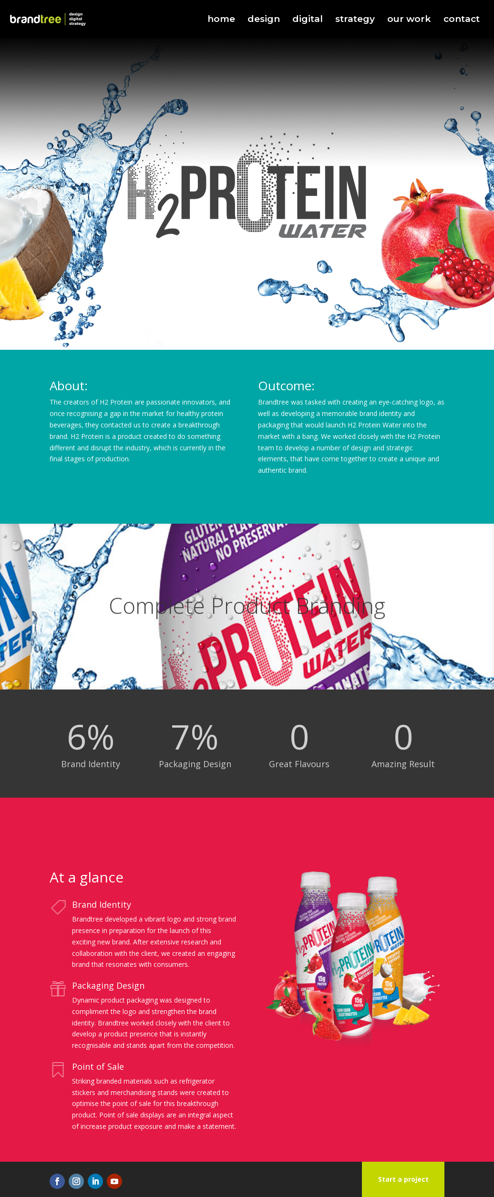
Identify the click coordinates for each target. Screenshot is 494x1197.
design (263, 20)
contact (461, 20)
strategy (355, 20)
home (221, 20)
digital (307, 20)
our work (409, 20)
